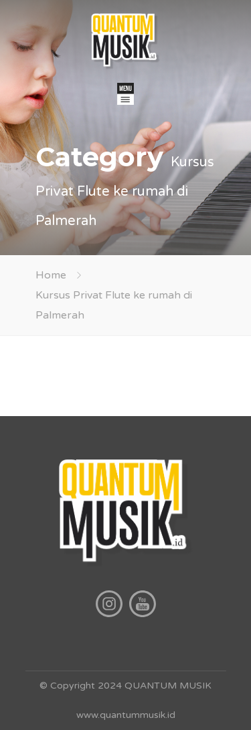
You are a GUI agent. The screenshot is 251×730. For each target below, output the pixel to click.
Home (50, 275)
